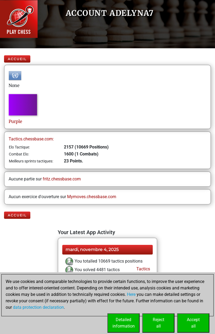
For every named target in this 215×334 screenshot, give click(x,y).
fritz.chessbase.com (62, 178)
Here (131, 294)
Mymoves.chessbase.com (91, 196)
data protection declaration (38, 307)
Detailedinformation (123, 323)
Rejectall (158, 323)
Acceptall (193, 323)
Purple (16, 121)
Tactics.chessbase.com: (31, 138)
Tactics (142, 268)
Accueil (17, 59)
